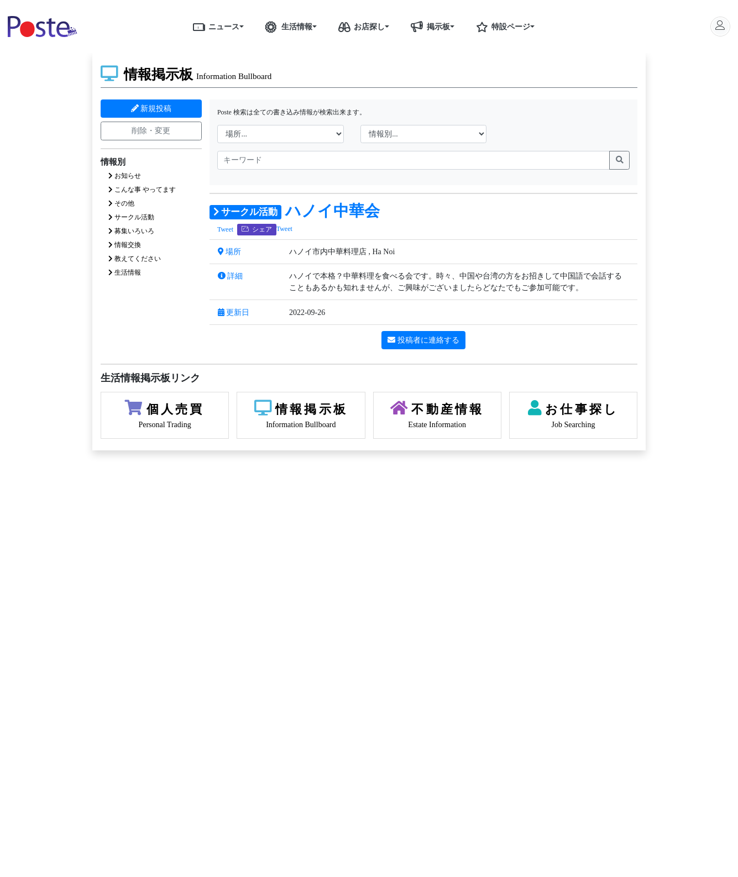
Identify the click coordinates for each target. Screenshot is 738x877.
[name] (413, 160)
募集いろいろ (131, 231)
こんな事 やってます (142, 189)
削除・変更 (151, 131)
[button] (245, 26)
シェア (257, 229)
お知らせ (124, 176)
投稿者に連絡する (423, 340)
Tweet (225, 229)
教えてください (134, 258)
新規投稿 (151, 108)
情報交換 (124, 245)
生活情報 (286, 26)
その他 (121, 203)
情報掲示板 (186, 74)
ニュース (214, 26)
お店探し (359, 26)
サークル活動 (131, 217)
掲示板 (428, 26)
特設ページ (501, 26)
